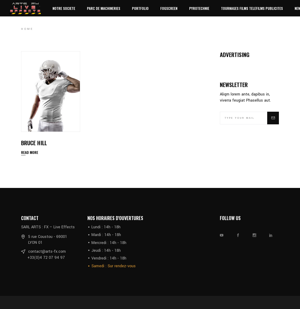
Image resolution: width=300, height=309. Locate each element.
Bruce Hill (34, 142)
